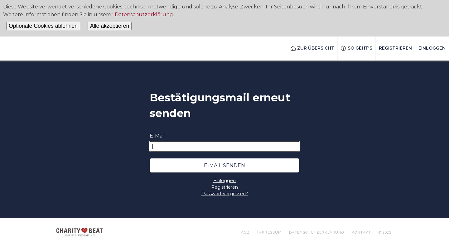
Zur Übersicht (313, 48)
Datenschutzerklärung (144, 14)
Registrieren (395, 48)
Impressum (269, 232)
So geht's (356, 48)
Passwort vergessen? (224, 193)
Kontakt (361, 232)
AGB (245, 232)
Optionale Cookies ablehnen (43, 26)
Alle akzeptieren (109, 26)
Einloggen (432, 48)
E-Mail (157, 136)
